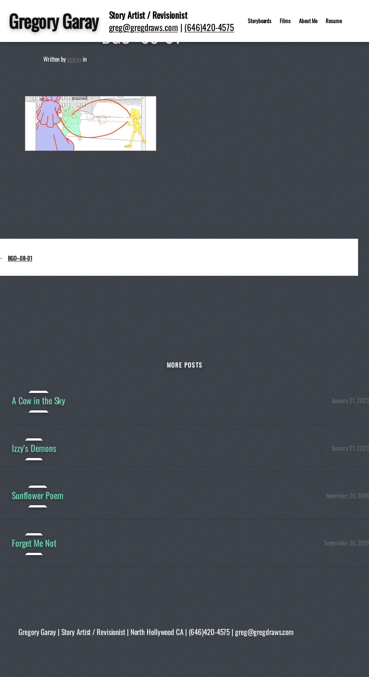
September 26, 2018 (346, 542)
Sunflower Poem (37, 495)
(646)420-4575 (209, 27)
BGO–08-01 (20, 258)
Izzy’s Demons (34, 448)
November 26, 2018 (347, 495)
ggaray (74, 58)
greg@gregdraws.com (143, 27)
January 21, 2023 (350, 400)
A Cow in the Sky (38, 401)
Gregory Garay (53, 20)
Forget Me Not (34, 543)
